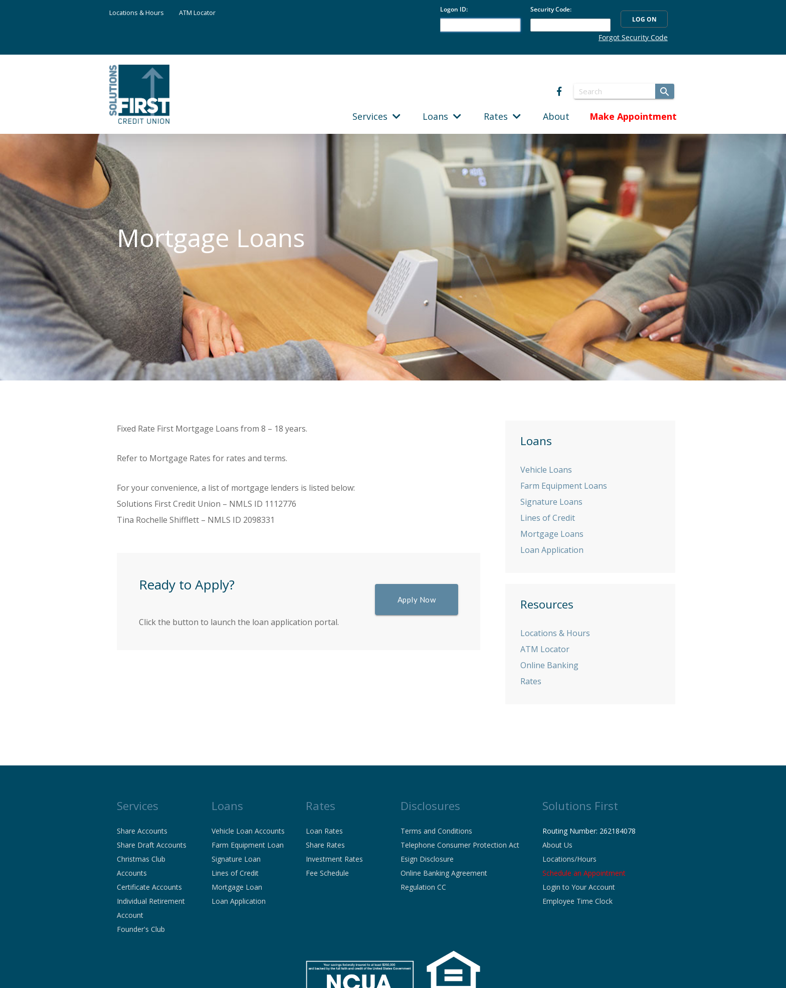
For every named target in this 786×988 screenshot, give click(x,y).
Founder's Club (141, 929)
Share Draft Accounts (151, 845)
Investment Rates (334, 859)
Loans (442, 116)
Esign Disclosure (427, 859)
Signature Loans (551, 501)
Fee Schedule (327, 873)
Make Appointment (633, 116)
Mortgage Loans (551, 533)
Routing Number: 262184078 (589, 831)
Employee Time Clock (577, 901)
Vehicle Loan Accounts (248, 831)
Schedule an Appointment (584, 873)
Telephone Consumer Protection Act (460, 845)
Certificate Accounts (149, 887)
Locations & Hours (136, 12)
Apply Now (417, 599)
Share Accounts (142, 831)
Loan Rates (324, 831)
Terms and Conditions (436, 831)
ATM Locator (197, 12)
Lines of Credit (547, 517)
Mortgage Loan (237, 887)
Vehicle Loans (546, 469)
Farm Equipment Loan (248, 845)
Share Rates (325, 845)
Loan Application (551, 549)
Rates (502, 116)
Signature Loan (236, 859)
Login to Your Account (578, 887)
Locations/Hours (569, 859)
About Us (557, 845)
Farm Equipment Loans (563, 485)
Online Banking (549, 665)
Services (376, 116)
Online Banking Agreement (444, 873)
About (556, 116)
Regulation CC (423, 887)
